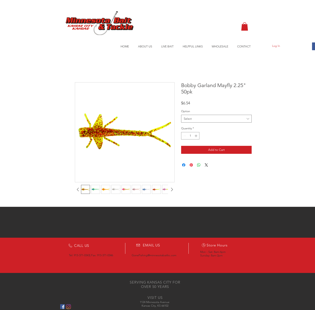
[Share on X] (206, 165)
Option (185, 111)
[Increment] (196, 135)
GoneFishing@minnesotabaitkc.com (154, 255)
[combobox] (216, 119)
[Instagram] (68, 306)
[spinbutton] (190, 135)
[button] (244, 26)
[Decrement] (184, 135)
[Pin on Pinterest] (191, 165)
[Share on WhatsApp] (198, 165)
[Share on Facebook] (183, 165)
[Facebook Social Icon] (62, 306)
